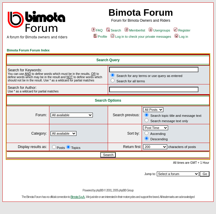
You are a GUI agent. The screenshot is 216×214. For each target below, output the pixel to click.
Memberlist (135, 30)
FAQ (97, 30)
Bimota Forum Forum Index (28, 50)
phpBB (99, 190)
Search (113, 30)
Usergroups (159, 30)
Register (182, 30)
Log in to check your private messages (141, 36)
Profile (100, 36)
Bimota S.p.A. (78, 197)
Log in (181, 36)
